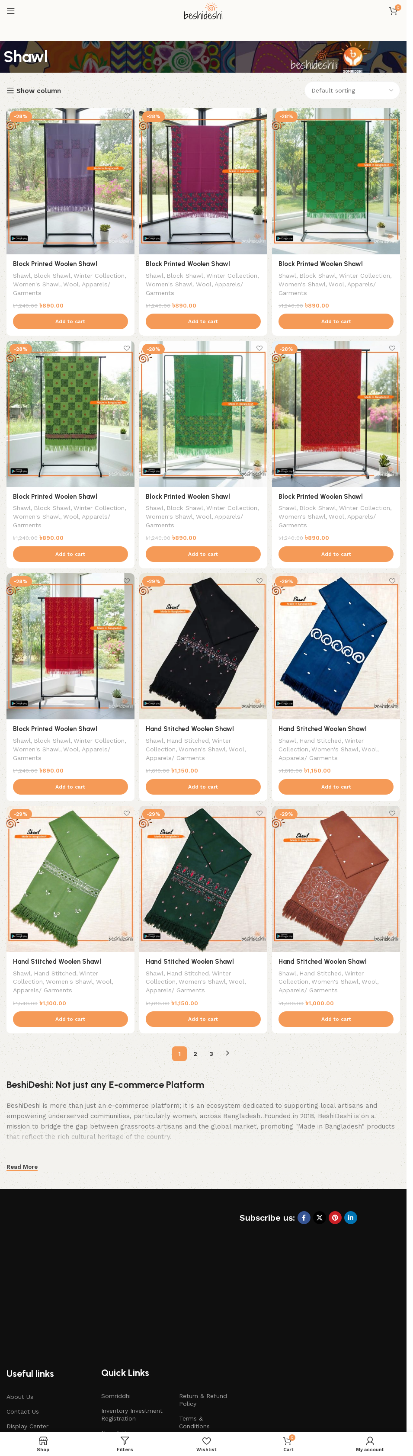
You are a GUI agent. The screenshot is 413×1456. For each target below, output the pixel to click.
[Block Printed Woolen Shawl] (69, 179)
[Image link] (75, 1240)
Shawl (22, 272)
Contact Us (22, 1331)
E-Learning (116, 1375)
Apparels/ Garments (42, 289)
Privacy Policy (199, 1360)
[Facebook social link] (304, 1218)
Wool (105, 281)
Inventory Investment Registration (132, 1334)
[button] (69, 319)
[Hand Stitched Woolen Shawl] (203, 647)
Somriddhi (116, 1315)
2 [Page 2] (195, 1055)
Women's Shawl (70, 281)
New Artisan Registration (118, 1356)
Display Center (27, 1345)
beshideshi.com (215, 1419)
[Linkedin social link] (350, 1218)
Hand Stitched (190, 740)
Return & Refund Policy (203, 1319)
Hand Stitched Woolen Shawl (191, 728)
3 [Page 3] (211, 1055)
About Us (19, 1316)
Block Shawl (53, 272)
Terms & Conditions (194, 1341)
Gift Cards (20, 1375)
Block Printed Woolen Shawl (55, 261)
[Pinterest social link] (335, 1218)
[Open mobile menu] (10, 10)
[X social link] (319, 1218)
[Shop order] (352, 90)
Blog (13, 1360)
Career (188, 1375)
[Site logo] (203, 10)
